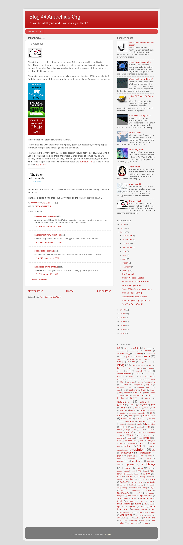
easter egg (130, 382)
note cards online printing (45, 267)
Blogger (107, 534)
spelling (141, 482)
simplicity (120, 479)
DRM (121, 382)
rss (145, 471)
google (123, 407)
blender (150, 362)
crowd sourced (145, 376)
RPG (139, 471)
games (120, 404)
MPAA (139, 438)
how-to (143, 410)
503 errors (41, 164)
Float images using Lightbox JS (136, 300)
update (120, 506)
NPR (139, 446)
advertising (134, 351)
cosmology (149, 374)
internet (142, 421)
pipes (141, 455)
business (121, 368)
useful (143, 506)
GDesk (131, 405)
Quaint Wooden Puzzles (133, 277)
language (124, 427)
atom (139, 359)
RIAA (151, 468)
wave (153, 512)
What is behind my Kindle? (141, 79)
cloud (128, 371)
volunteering (137, 512)
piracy (150, 455)
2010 (122, 309)
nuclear (149, 446)
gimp (144, 404)
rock (127, 471)
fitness (153, 393)
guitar (145, 407)
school (137, 474)
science (147, 473)
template (120, 496)
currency (120, 379)
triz (142, 501)
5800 (135, 347)
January (126, 270)
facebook (140, 387)
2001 (122, 333)
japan (122, 424)
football (136, 395)
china (119, 371)
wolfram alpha (149, 518)
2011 (122, 232)
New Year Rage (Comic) (132, 304)
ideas (120, 415)
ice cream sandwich (137, 413)
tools (134, 498)
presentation (133, 458)
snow (145, 479)
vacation (135, 509)
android (137, 353)
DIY (146, 379)
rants (127, 468)
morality (120, 438)
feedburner (133, 390)
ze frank (145, 523)
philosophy (127, 452)
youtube (130, 523)
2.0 (118, 348)
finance (127, 393)
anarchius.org (123, 353)
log (127, 430)
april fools (137, 356)
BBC (127, 362)
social (152, 479)
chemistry (149, 368)
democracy (138, 379)
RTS (151, 471)
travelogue (131, 501)
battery (120, 362)
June (125, 251)
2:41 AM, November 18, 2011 (47, 226)
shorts (150, 476)
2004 (122, 321)
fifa (120, 393)
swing (145, 487)
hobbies (133, 410)
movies (130, 438)
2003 (122, 325)
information (126, 418)
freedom (120, 398)
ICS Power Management (140, 115)
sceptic (130, 474)
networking (131, 443)
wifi (118, 518)
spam (134, 482)
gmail (153, 405)
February (127, 267)
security (129, 476)
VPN (146, 512)
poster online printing (44, 251)
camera (132, 368)
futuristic (148, 398)
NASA (119, 441)
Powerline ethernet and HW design (141, 43)
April (125, 259)
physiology (131, 455)
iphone (152, 421)
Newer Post (35, 291)
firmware (137, 392)
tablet (148, 490)
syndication (136, 490)
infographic (148, 415)
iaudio (122, 413)
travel (119, 501)
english (149, 384)
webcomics (46, 206)
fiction (152, 390)
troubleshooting (124, 503)
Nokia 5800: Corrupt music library (137, 289)
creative (120, 376)
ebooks (140, 382)
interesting (131, 421)
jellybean (130, 424)
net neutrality (130, 440)
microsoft (128, 432)
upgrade (131, 506)
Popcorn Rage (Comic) (132, 285)
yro (137, 523)
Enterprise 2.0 (135, 184)
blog (120, 365)
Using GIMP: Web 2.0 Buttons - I (142, 97)
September (128, 247)
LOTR (142, 430)
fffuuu (144, 390)
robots (119, 471)
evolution (120, 387)
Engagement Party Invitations (47, 235)
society (124, 481)
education (124, 385)
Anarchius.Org (34, 31)
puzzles (150, 461)
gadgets (123, 401)
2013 (122, 224)
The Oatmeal (135, 201)
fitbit (146, 393)
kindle (139, 424)
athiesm (131, 359)
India (137, 416)
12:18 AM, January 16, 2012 (46, 258)
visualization (124, 512)
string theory (122, 487)
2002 (122, 329)
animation (151, 353)
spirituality (151, 482)
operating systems (124, 450)
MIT (121, 435)
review (139, 468)
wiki (129, 518)
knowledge (150, 424)
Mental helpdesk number (140, 62)
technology (123, 492)
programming (123, 461)
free (151, 395)
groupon (136, 407)
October (126, 243)
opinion (139, 449)
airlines (148, 351)
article (147, 356)
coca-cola (139, 371)
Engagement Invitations (45, 216)
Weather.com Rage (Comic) (134, 296)
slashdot (130, 479)
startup (122, 485)
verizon (144, 509)
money (142, 435)
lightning (139, 427)
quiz (119, 465)
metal (119, 432)
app (121, 356)
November (128, 239)
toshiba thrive (146, 498)
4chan (126, 348)
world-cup (123, 520)
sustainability (135, 487)
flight (128, 395)
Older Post (104, 291)
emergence (137, 384)
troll (150, 501)
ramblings (147, 464)
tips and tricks (146, 495)
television (149, 493)
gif (138, 405)
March (126, 263)
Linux (119, 429)
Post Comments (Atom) (50, 297)
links (148, 426)
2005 (122, 317)
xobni (153, 520)
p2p (153, 450)
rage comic (130, 464)
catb (140, 368)
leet (132, 427)
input (122, 421)
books (134, 365)
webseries (140, 515)
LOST (134, 429)
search (120, 476)
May (125, 255)
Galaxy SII (145, 402)
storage (141, 485)
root (133, 471)
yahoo (122, 523)
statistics (132, 485)
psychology (137, 461)
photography (145, 453)
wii (124, 518)
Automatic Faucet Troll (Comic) (136, 281)
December (128, 235)
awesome (149, 359)
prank (119, 458)
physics (120, 455)
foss (144, 395)
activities (120, 351)
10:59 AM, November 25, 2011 (48, 242)
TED (137, 492)
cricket (132, 376)
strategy (150, 485)
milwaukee (151, 432)
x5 (147, 520)
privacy (148, 458)
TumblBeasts (86, 161)
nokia (127, 446)
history (123, 410)
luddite (150, 430)
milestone (140, 432)
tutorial (138, 503)
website (150, 515)
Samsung (121, 474)
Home (70, 291)
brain (143, 365)
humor (152, 410)
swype (152, 487)
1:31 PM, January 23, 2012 (46, 274)
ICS (151, 413)
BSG (150, 365)
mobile (129, 435)
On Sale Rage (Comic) (132, 292)
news (142, 443)
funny (37, 206)
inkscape (152, 419)
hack (153, 407)
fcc (124, 390)
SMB (139, 479)
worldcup (133, 520)
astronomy (121, 359)
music (147, 437)
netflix (142, 441)
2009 (122, 313)
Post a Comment (39, 279)
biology (141, 362)
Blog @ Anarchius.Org (54, 17)
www (142, 520)
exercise (131, 387)
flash (121, 395)
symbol (123, 490)
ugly (151, 504)
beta (134, 362)
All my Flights (135, 132)
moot (150, 435)
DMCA (153, 379)
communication (124, 373)
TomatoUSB (122, 498)
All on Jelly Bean (136, 149)
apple (127, 356)
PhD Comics (134, 166)
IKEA (130, 416)
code (149, 371)
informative (140, 418)
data (129, 379)
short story (141, 476)
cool (138, 373)
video (152, 509)
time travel (132, 495)
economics (150, 382)
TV (146, 504)
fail (148, 387)
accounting (148, 348)
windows (137, 518)
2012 (122, 228)
